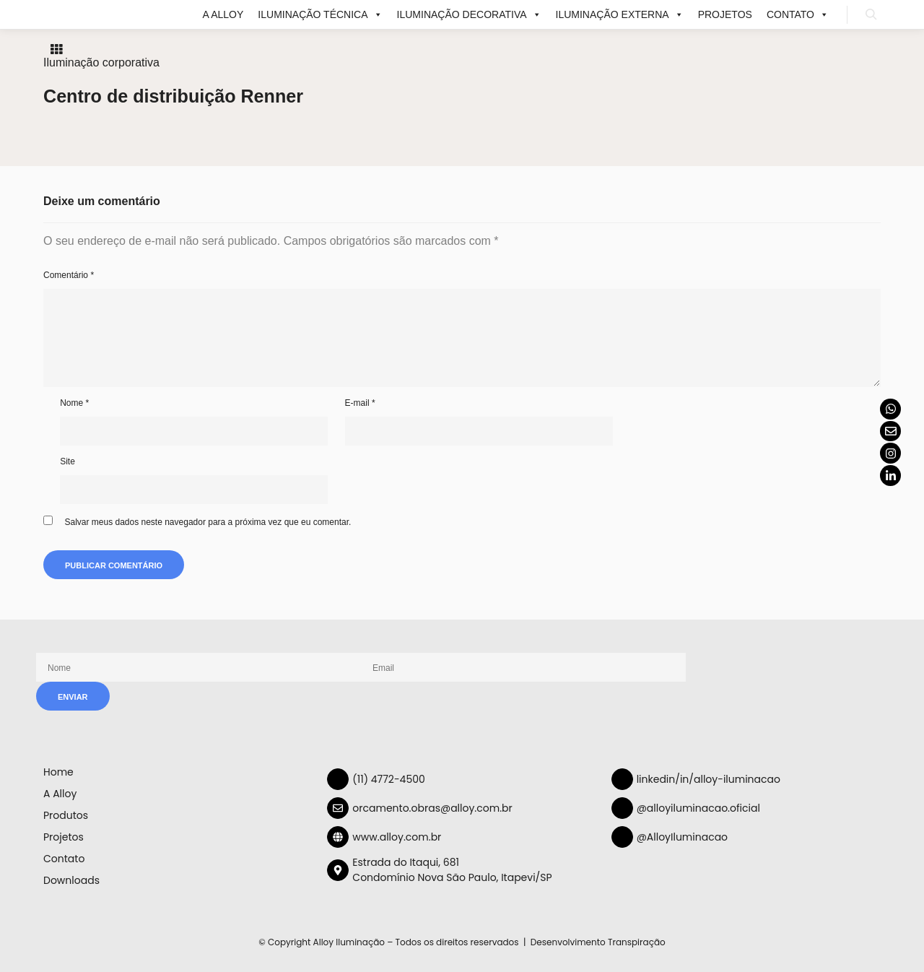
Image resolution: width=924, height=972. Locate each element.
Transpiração (637, 942)
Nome (74, 403)
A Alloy (223, 14)
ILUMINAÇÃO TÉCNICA (320, 14)
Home (58, 772)
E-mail (360, 403)
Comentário (68, 275)
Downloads (71, 880)
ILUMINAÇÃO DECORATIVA (469, 14)
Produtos (65, 815)
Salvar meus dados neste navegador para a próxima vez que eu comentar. (207, 522)
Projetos (725, 14)
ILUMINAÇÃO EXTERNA (620, 14)
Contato (798, 14)
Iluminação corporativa (101, 62)
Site (67, 461)
